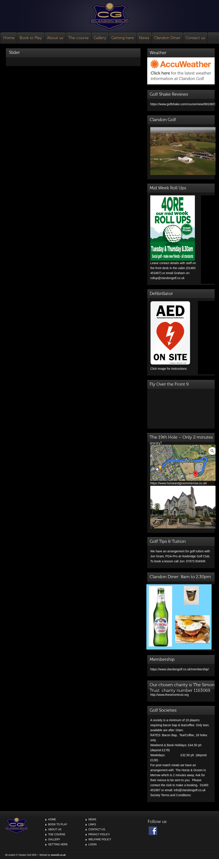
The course (78, 38)
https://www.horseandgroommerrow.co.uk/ (183, 481)
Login (93, 844)
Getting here (122, 38)
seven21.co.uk (58, 855)
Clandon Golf (109, 16)
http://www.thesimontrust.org (169, 694)
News (144, 38)
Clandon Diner (167, 38)
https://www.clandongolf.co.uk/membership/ (179, 669)
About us (55, 38)
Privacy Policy (99, 834)
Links (92, 824)
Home (9, 38)
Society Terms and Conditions (170, 795)
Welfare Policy (100, 839)
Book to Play (31, 38)
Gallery (100, 38)
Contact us (195, 38)
